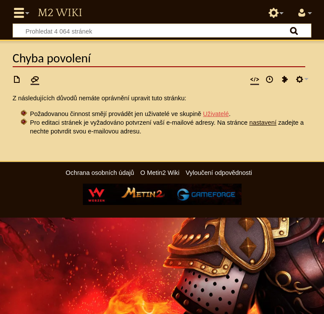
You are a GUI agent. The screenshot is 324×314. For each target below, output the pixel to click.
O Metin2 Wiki (160, 172)
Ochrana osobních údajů (100, 172)
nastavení (262, 122)
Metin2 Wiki (60, 13)
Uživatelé (216, 113)
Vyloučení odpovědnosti (219, 172)
